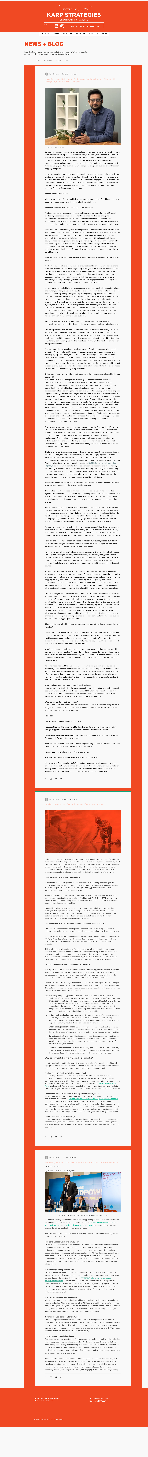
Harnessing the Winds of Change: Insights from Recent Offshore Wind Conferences (82, 1162)
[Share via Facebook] (46, 779)
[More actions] (120, 74)
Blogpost (58, 61)
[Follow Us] (56, 26)
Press (67, 61)
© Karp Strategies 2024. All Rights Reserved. (48, 1419)
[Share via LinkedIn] (56, 779)
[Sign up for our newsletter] (85, 26)
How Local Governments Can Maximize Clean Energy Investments (74, 804)
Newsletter (47, 61)
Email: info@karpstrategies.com (47, 1398)
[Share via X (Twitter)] (51, 779)
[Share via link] (61, 779)
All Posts (37, 61)
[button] (105, 34)
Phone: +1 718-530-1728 (44, 1401)
